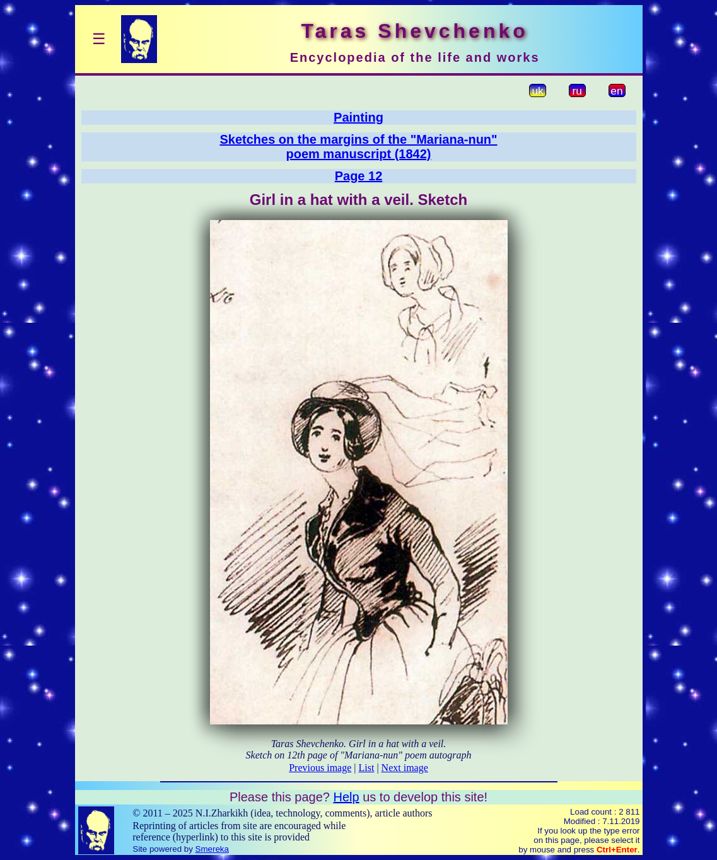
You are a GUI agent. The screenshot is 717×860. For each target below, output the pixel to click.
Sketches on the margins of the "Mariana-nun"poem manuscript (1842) (358, 146)
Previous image (320, 767)
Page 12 (359, 176)
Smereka (212, 849)
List (367, 767)
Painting (358, 117)
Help (346, 797)
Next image (405, 767)
